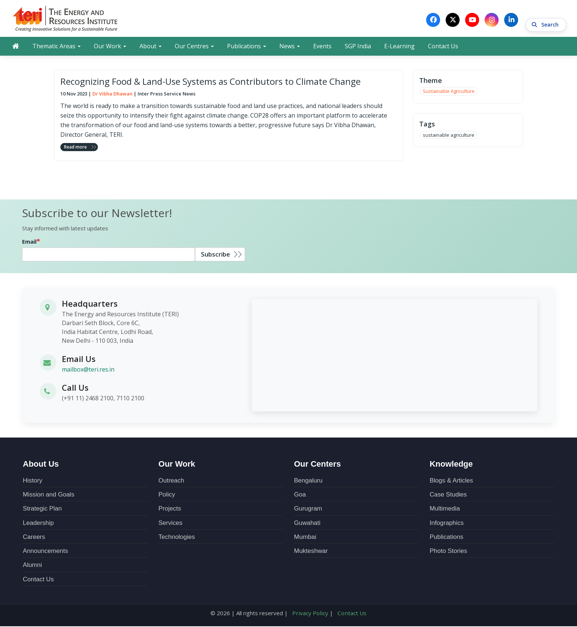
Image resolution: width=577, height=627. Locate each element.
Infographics (446, 523)
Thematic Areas (56, 47)
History (32, 481)
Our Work (110, 47)
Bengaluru (308, 481)
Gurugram (308, 509)
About (150, 47)
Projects (170, 509)
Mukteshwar (311, 551)
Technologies (177, 537)
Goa (300, 495)
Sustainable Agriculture (449, 92)
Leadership (38, 523)
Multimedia (444, 509)
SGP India (358, 47)
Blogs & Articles (451, 481)
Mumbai (305, 537)
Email (29, 242)
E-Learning (399, 47)
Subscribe (215, 255)
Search (546, 19)
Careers (34, 537)
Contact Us (443, 47)
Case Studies (448, 495)
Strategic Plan (42, 509)
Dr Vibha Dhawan (112, 94)
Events (322, 47)
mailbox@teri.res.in (88, 370)
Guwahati (307, 523)
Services (171, 523)
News (289, 47)
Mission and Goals (48, 495)
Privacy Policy (311, 613)
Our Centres (194, 47)
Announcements (45, 551)
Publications (246, 47)
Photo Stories (448, 551)
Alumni (32, 565)
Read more (75, 147)
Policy (167, 495)
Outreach (171, 481)
